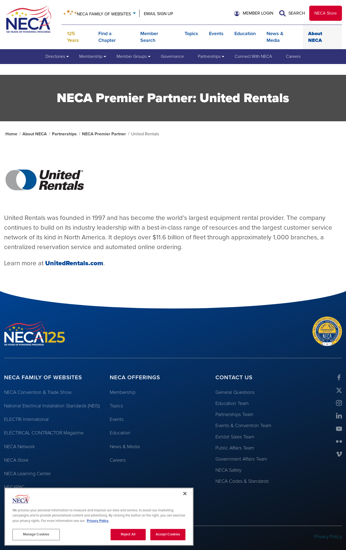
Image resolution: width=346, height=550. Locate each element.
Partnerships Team (234, 414)
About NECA (34, 134)
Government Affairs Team (241, 459)
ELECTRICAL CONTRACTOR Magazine (44, 433)
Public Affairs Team (234, 448)
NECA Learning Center (27, 474)
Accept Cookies (168, 534)
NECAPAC (14, 487)
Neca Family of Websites (104, 14)
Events (216, 33)
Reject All (128, 534)
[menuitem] (55, 56)
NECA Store (325, 13)
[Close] (185, 493)
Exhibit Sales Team (234, 437)
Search (292, 13)
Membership (122, 392)
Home (11, 134)
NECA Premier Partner (104, 134)
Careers (118, 460)
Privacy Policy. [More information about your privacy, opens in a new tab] (98, 521)
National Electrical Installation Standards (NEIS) (52, 406)
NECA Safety (228, 470)
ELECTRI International (26, 419)
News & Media (125, 447)
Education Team (232, 403)
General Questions (235, 392)
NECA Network (19, 447)
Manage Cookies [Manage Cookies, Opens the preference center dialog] (36, 534)
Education (245, 33)
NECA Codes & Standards (242, 481)
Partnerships (64, 134)
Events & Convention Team (243, 425)
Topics (191, 33)
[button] (253, 13)
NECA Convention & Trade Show (38, 392)
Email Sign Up (158, 13)
